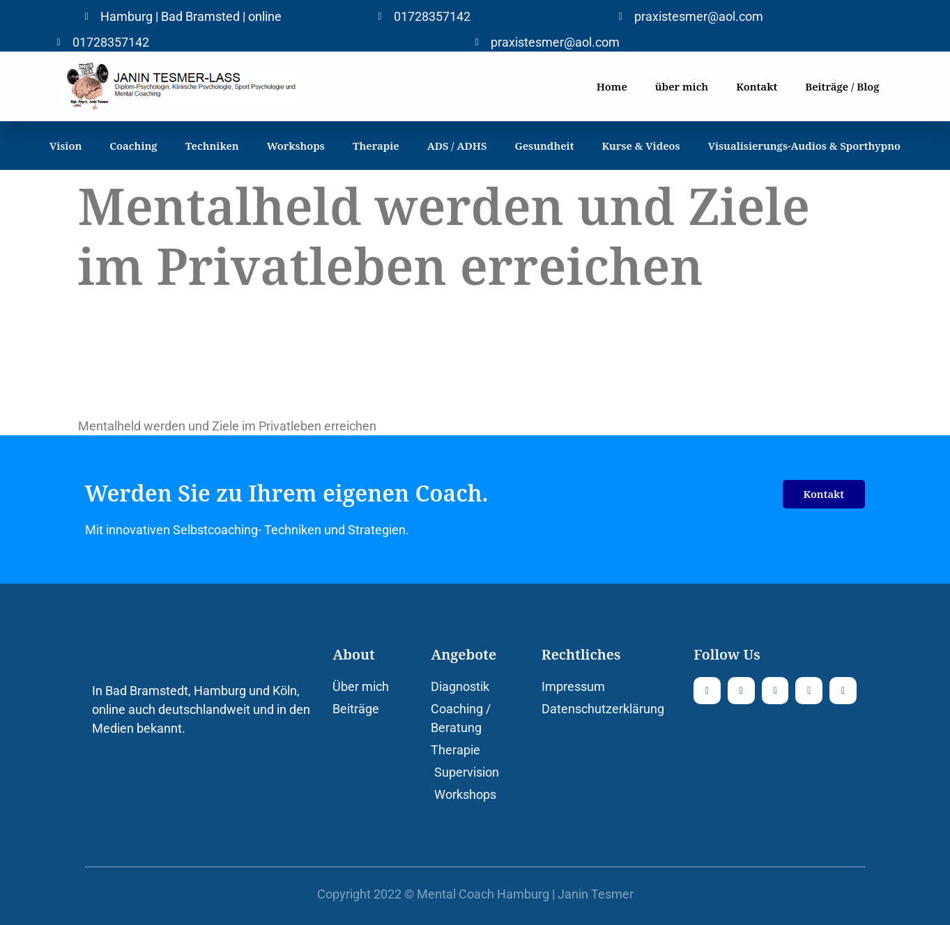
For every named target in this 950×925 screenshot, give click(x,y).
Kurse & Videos (641, 146)
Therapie (376, 146)
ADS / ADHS (457, 146)
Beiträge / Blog (842, 86)
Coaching (133, 146)
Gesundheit (544, 146)
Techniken (212, 146)
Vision (65, 146)
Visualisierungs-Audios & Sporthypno (804, 146)
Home (612, 86)
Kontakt (756, 86)
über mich (681, 86)
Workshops (296, 146)
